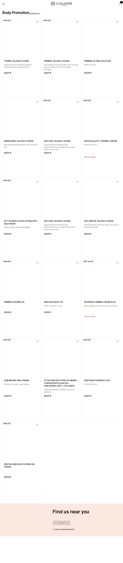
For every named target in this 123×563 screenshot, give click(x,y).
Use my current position (64, 529)
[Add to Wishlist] (37, 21)
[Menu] (3, 4)
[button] (120, 4)
